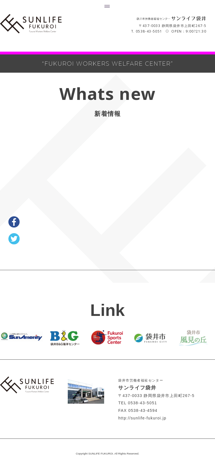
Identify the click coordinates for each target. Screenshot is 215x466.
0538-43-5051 (149, 31)
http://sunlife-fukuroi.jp (142, 418)
